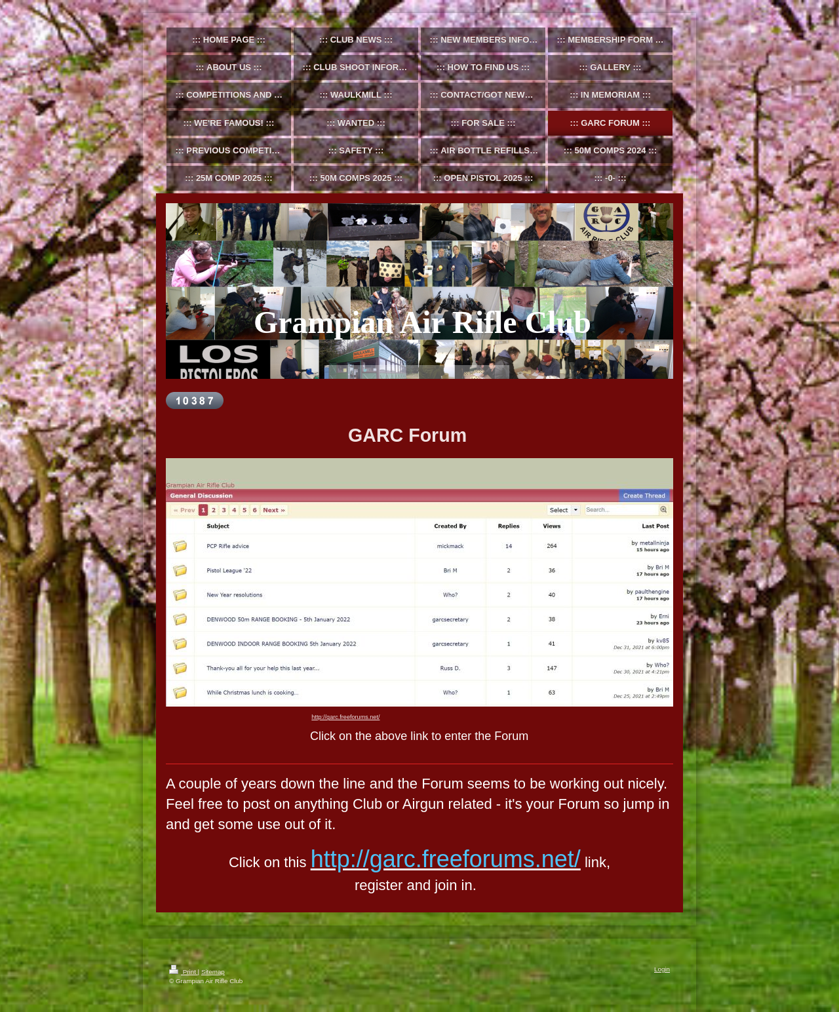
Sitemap (213, 971)
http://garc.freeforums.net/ (345, 717)
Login (662, 969)
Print (183, 971)
